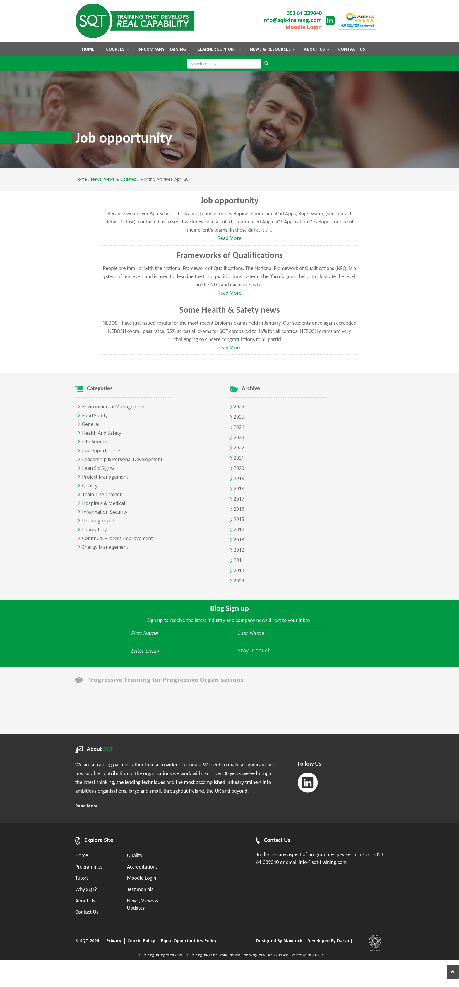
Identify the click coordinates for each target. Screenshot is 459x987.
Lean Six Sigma (98, 468)
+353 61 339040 (302, 12)
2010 (237, 570)
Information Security (104, 512)
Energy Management (105, 547)
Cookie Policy (141, 940)
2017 (237, 499)
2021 (237, 458)
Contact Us (86, 912)
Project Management (105, 477)
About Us (85, 900)
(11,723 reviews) (357, 25)
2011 (237, 560)
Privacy (113, 940)
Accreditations (142, 867)
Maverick (293, 940)
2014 (237, 529)
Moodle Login (303, 26)
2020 (237, 468)
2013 (237, 540)
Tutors (81, 878)
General (90, 424)
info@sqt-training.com (292, 19)
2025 (237, 417)
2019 (237, 478)
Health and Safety (101, 433)
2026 (237, 406)
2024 (237, 427)
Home (81, 179)
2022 (237, 447)
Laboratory (94, 529)
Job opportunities (101, 450)
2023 (237, 437)
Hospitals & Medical (103, 503)
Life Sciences (96, 442)
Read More (229, 238)
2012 (237, 550)
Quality (89, 485)
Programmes (88, 867)
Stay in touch (254, 650)
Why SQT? (86, 889)
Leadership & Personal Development (122, 459)
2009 (237, 580)
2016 (237, 509)
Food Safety (95, 415)
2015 (237, 519)
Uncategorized (98, 520)
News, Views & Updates (113, 179)
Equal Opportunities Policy (189, 940)
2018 (237, 488)
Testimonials (140, 889)
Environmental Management (113, 406)
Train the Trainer (102, 494)
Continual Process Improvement (117, 538)
